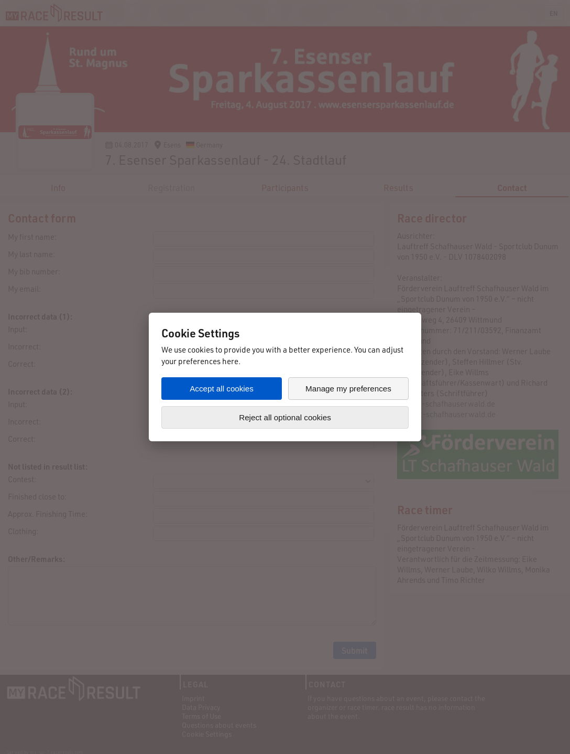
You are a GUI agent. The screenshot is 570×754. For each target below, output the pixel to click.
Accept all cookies (222, 388)
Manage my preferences (348, 388)
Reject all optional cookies (285, 417)
